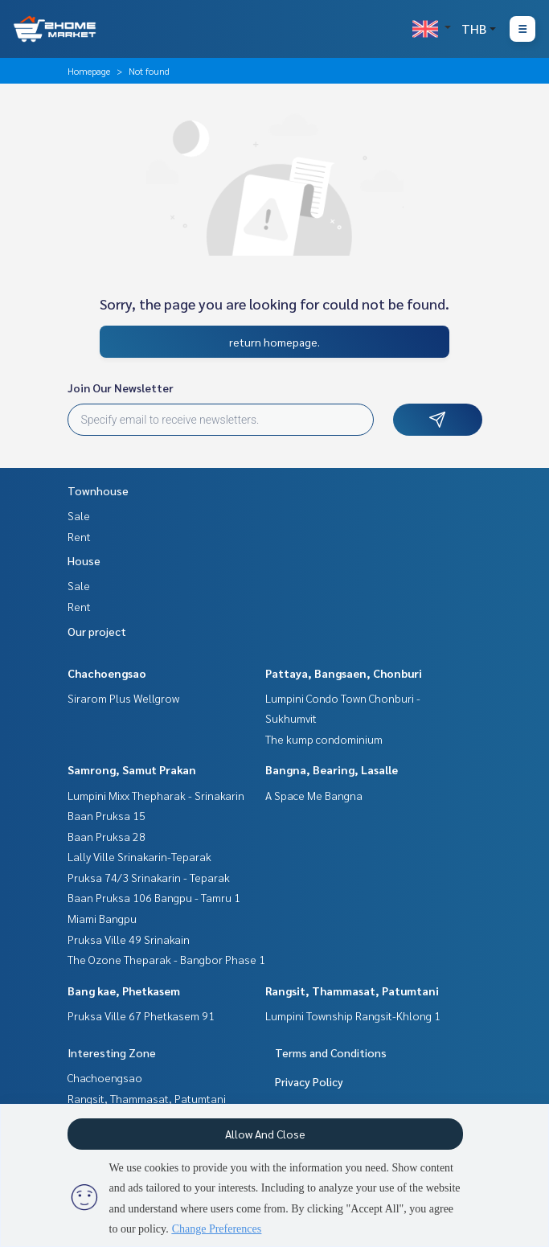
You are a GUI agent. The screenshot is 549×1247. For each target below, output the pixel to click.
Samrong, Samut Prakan (132, 769)
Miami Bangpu (102, 918)
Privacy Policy (309, 1081)
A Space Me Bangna (314, 795)
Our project (97, 631)
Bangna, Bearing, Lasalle (331, 769)
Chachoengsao (107, 673)
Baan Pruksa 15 (106, 815)
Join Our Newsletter (121, 387)
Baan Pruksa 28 (106, 836)
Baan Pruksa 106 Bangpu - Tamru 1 (154, 897)
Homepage (89, 70)
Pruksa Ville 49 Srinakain (129, 939)
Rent (79, 536)
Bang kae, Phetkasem (124, 990)
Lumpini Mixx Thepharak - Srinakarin (156, 795)
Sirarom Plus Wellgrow (123, 698)
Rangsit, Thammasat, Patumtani (352, 990)
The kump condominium (324, 739)
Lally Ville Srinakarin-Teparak (139, 856)
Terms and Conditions (331, 1052)
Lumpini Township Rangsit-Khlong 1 (352, 1015)
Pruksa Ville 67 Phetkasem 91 (141, 1015)
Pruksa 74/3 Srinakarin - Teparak (149, 877)
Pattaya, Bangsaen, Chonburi (343, 673)
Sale (79, 515)
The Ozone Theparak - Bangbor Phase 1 (166, 959)
